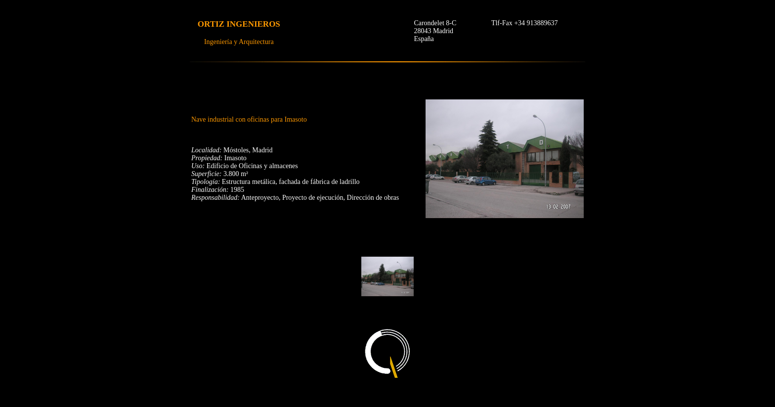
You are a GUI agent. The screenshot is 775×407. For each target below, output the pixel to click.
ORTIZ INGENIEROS (239, 24)
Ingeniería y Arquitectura (239, 41)
